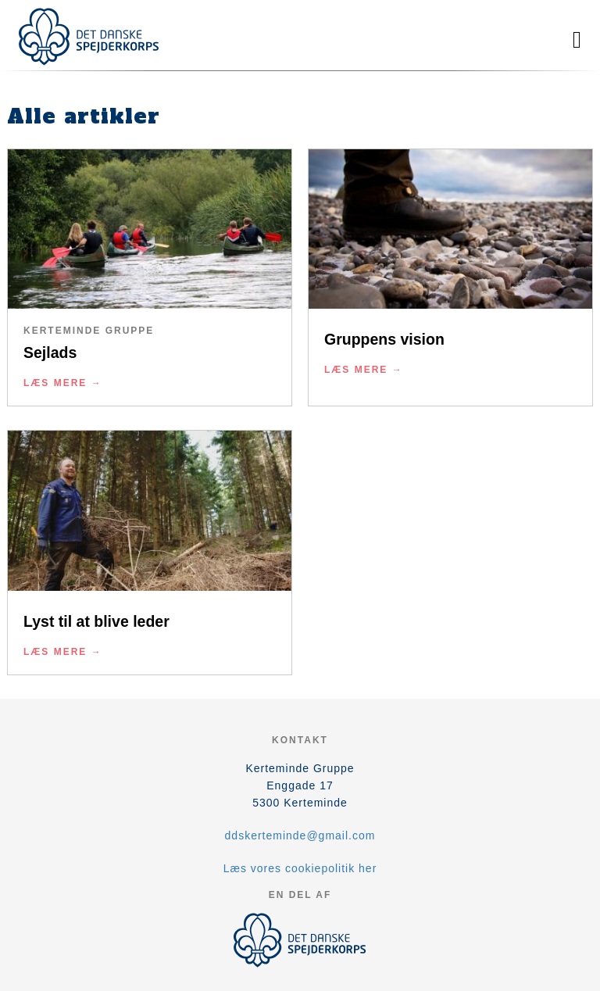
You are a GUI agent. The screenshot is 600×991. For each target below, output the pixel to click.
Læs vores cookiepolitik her (300, 868)
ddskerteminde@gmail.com (300, 835)
